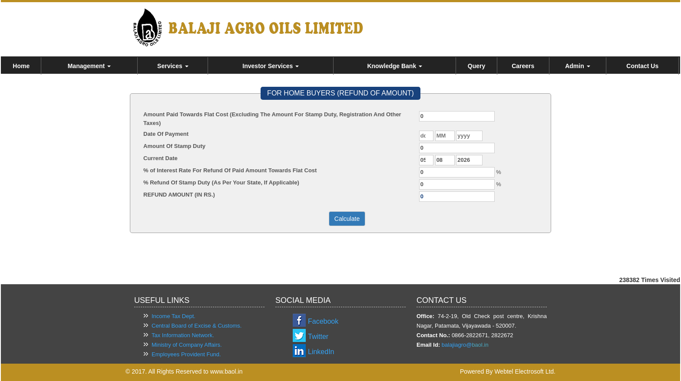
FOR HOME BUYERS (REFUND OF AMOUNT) (340, 93)
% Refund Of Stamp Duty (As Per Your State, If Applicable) (221, 182)
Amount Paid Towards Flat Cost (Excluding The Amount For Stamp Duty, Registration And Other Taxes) (272, 118)
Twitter (318, 336)
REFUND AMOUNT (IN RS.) (179, 194)
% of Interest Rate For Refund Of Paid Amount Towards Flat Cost (230, 170)
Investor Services (270, 65)
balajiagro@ (457, 345)
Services (172, 65)
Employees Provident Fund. (186, 354)
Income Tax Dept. (173, 316)
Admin (577, 65)
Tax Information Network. (183, 335)
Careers (523, 65)
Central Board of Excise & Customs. (196, 325)
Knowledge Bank (394, 65)
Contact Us (642, 65)
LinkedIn (321, 351)
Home (21, 65)
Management (89, 65)
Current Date (160, 158)
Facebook (323, 321)
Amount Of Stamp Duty (174, 146)
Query (476, 65)
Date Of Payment (165, 134)
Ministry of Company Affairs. (187, 345)
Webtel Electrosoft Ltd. (524, 371)
